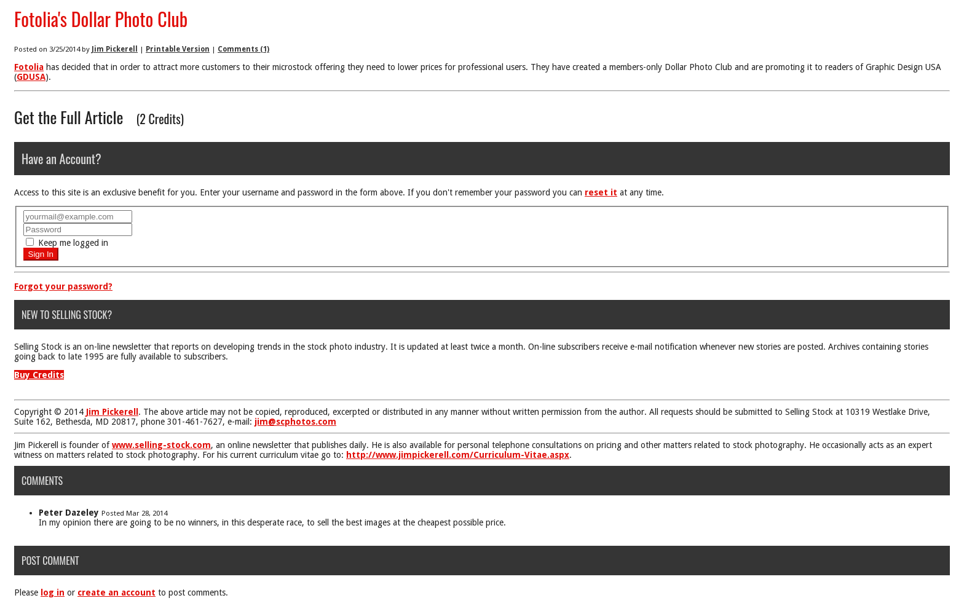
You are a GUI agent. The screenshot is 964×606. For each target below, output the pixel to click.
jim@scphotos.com (295, 422)
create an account (116, 592)
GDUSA (31, 77)
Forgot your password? (63, 286)
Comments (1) (243, 49)
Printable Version (178, 49)
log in (53, 592)
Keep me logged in (67, 243)
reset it (601, 192)
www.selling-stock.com (161, 445)
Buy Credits (39, 375)
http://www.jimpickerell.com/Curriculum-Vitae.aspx (457, 455)
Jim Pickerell (115, 49)
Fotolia (29, 67)
